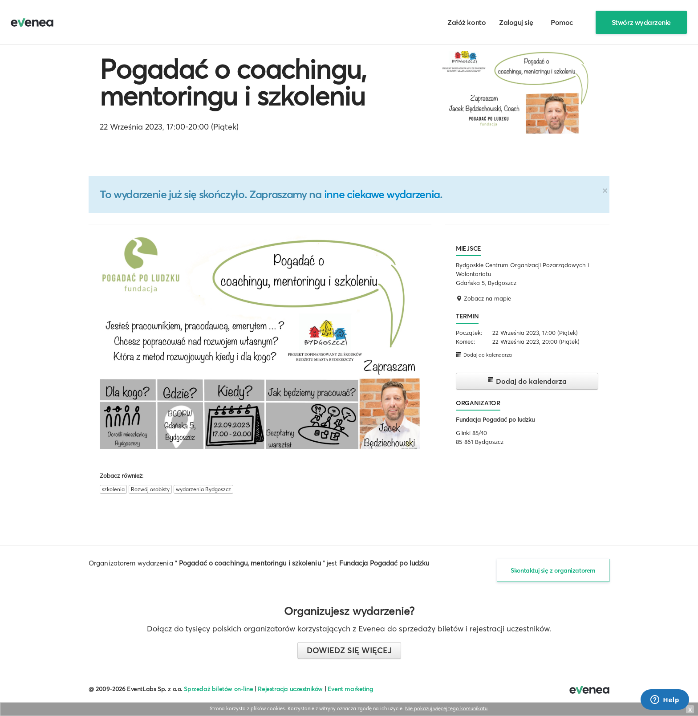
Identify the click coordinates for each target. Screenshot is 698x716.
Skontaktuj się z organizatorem (553, 570)
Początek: (469, 332)
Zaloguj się (516, 22)
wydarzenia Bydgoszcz (203, 489)
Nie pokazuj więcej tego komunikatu (446, 708)
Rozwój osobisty (150, 489)
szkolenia (113, 489)
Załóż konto (466, 22)
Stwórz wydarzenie (641, 22)
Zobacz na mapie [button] (483, 298)
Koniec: (465, 341)
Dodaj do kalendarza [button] (484, 354)
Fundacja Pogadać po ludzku (495, 419)
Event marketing (350, 689)
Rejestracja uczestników (290, 689)
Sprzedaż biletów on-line (218, 689)
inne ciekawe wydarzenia (382, 194)
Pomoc (562, 22)
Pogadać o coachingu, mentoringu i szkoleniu (233, 82)
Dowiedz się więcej (349, 650)
